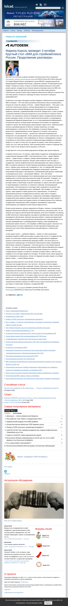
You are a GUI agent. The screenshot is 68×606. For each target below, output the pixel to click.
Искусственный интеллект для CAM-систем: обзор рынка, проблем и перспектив (33, 378)
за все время (17, 413)
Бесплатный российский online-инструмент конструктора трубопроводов (30, 446)
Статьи (13, 30)
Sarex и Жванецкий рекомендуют (17, 311)
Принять (48, 603)
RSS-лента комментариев (13, 521)
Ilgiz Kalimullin (7, 542)
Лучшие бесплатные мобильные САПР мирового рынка (25, 424)
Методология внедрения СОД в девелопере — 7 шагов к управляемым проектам (31, 388)
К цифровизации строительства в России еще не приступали (26, 339)
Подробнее (7, 589)
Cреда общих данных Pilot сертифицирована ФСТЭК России (26, 336)
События (27, 30)
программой (21, 287)
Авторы (19, 30)
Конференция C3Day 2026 (14, 316)
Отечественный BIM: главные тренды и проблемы (22, 376)
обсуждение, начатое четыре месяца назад (20, 79)
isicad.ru (26, 577)
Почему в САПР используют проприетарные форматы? (24, 319)
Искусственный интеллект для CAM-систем (20, 359)
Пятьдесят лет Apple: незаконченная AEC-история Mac (24, 314)
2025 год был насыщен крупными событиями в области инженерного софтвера (32, 373)
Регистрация (10, 290)
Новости (6, 30)
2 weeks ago (23, 562)
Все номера (8, 467)
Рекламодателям (37, 30)
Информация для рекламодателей (13, 592)
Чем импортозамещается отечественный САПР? (22, 356)
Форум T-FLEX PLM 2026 (12, 402)
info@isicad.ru (24, 582)
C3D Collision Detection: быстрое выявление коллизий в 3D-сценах (28, 328)
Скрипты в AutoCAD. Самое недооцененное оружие (23, 435)
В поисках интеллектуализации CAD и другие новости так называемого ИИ (31, 333)
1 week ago (26, 539)
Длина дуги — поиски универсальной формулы (22, 416)
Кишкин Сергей (8, 526)
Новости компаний (16, 36)
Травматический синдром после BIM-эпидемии (22, 421)
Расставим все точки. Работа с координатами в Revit (24, 419)
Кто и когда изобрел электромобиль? (18, 443)
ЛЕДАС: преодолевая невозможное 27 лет (20, 330)
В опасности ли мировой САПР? (16, 347)
